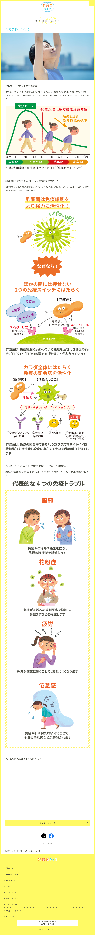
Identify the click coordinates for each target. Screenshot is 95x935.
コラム (8, 886)
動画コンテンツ (11, 904)
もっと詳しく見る (47, 822)
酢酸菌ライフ (9, 851)
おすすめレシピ (11, 892)
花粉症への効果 (11, 880)
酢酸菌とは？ (10, 868)
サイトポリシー (11, 917)
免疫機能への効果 (12, 874)
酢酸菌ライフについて (14, 911)
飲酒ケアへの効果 (12, 898)
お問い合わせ (47, 923)
